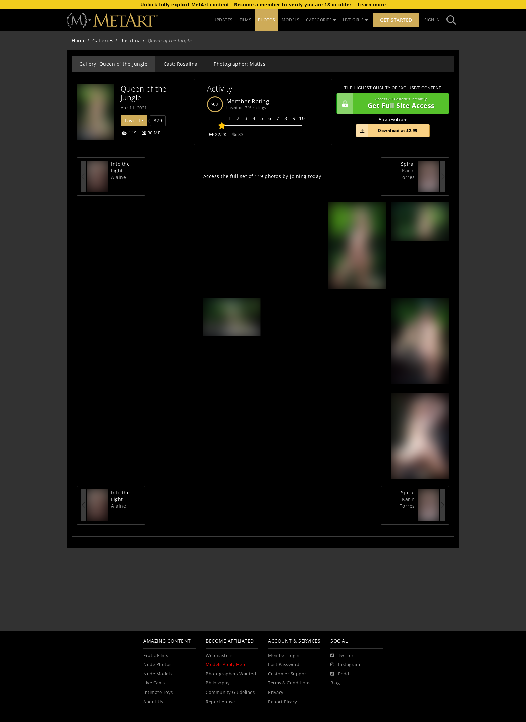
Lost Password (284, 664)
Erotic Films (155, 655)
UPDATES (223, 20)
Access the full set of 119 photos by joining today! (263, 176)
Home (79, 40)
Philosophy (218, 683)
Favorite (134, 120)
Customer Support (288, 674)
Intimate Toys (158, 692)
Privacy (276, 692)
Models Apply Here (226, 664)
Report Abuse (220, 702)
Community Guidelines (230, 692)
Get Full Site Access (391, 103)
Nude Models (157, 674)
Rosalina (130, 40)
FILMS (246, 20)
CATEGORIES (321, 20)
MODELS (290, 20)
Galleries (103, 40)
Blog (335, 683)
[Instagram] (345, 665)
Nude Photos (157, 664)
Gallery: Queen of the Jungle (113, 64)
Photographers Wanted (231, 674)
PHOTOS (266, 20)
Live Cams (154, 683)
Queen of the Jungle (145, 93)
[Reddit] (341, 674)
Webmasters (219, 655)
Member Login (283, 655)
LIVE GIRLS (355, 20)
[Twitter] (341, 656)
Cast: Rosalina (181, 64)
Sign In (432, 20)
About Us (153, 702)
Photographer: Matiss (239, 64)
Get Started (396, 20)
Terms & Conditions (289, 683)
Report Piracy (282, 702)
